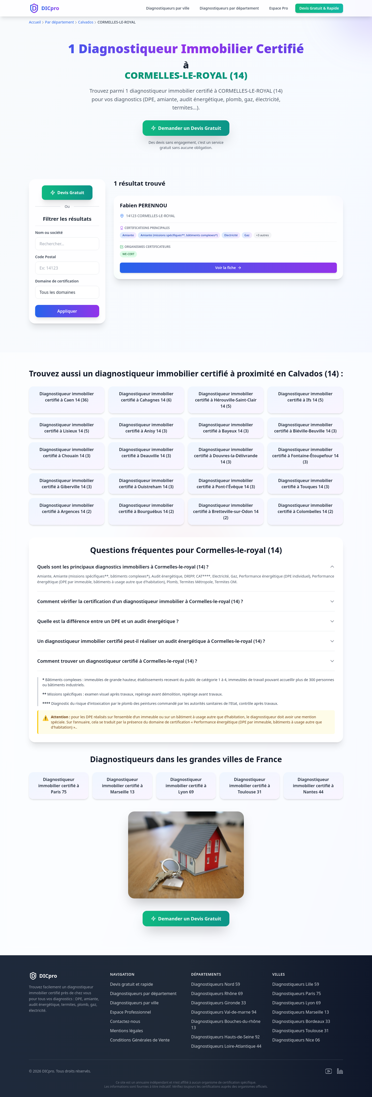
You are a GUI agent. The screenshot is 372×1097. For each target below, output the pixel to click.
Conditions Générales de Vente (140, 1040)
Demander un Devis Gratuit (186, 128)
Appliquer (67, 311)
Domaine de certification (57, 281)
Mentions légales (126, 1030)
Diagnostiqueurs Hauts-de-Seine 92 (225, 1037)
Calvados (85, 22)
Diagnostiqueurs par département (229, 8)
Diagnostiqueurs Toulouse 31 (300, 1030)
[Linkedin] (340, 1071)
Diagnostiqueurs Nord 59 (215, 984)
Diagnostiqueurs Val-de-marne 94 (223, 1012)
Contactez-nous (125, 1021)
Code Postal (45, 256)
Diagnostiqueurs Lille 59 (295, 984)
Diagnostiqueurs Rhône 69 (217, 993)
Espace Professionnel (130, 1012)
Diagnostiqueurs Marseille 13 (300, 1012)
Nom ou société (49, 232)
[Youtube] (329, 1071)
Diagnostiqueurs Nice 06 (296, 1040)
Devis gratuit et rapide (131, 984)
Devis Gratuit (67, 192)
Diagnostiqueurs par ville (167, 8)
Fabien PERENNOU (143, 205)
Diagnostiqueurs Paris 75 (296, 993)
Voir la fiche (228, 267)
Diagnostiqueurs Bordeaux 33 (301, 1021)
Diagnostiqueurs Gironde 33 (218, 1003)
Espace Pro (278, 8)
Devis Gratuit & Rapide (319, 8)
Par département (59, 22)
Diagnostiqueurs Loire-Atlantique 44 (226, 1046)
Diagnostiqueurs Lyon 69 (296, 1003)
